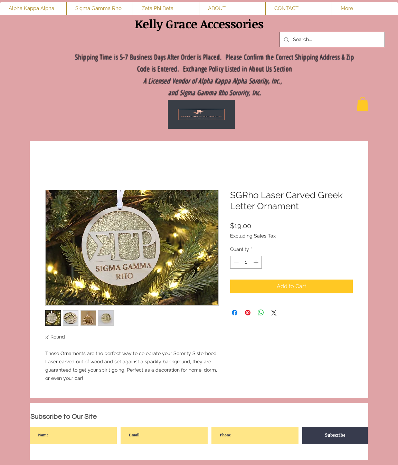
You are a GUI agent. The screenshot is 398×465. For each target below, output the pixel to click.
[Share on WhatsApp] (261, 313)
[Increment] (256, 262)
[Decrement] (235, 262)
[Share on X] (274, 313)
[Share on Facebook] (234, 313)
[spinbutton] (246, 262)
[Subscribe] (335, 435)
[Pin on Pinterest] (248, 313)
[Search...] (331, 39)
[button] (363, 104)
